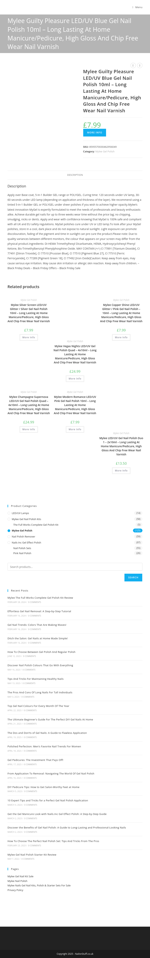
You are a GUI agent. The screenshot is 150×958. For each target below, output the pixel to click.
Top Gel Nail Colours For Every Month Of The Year (38, 706)
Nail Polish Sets (22, 548)
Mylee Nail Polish (17, 881)
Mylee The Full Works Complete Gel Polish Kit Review (40, 597)
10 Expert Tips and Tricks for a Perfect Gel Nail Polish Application (48, 800)
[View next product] (139, 65)
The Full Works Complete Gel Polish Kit (35, 524)
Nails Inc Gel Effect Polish (26, 542)
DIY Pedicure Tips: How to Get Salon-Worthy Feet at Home (44, 787)
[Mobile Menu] (137, 7)
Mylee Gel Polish (104, 151)
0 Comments (34, 602)
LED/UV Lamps (20, 513)
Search (133, 577)
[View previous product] (133, 65)
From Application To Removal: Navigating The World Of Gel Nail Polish (51, 773)
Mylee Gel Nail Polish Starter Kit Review (32, 854)
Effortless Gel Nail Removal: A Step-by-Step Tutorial (39, 611)
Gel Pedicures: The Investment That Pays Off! (35, 760)
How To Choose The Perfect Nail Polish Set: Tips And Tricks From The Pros (53, 841)
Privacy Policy (15, 890)
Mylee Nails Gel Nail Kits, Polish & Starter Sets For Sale (39, 885)
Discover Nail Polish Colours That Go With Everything (40, 665)
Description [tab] (75, 175)
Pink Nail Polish (22, 553)
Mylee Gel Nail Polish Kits (26, 519)
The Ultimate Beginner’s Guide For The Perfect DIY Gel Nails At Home (50, 719)
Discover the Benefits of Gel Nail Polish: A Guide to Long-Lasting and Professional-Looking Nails (67, 827)
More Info (94, 132)
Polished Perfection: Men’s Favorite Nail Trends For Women (44, 746)
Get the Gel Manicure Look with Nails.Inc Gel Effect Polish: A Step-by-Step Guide (57, 814)
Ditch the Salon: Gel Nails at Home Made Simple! (38, 638)
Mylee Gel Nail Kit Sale (20, 876)
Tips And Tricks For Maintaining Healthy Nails (36, 679)
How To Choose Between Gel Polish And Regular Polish (41, 652)
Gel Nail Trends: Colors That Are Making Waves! (37, 625)
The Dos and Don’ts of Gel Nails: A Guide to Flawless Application (47, 733)
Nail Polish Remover (23, 536)
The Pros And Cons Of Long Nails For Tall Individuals (40, 692)
